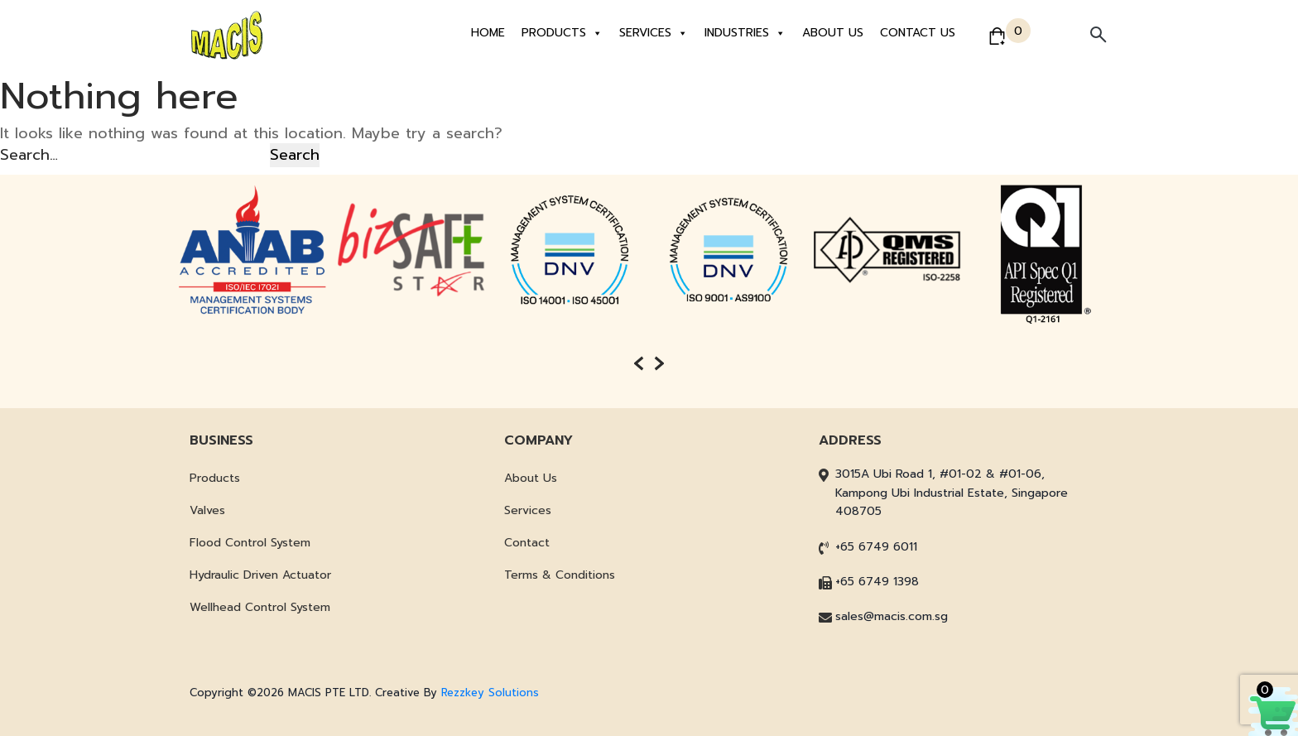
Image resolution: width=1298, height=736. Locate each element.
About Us (832, 32)
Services (653, 33)
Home (488, 32)
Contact (527, 542)
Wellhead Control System (260, 607)
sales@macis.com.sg (891, 616)
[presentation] (638, 363)
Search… (29, 154)
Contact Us (917, 32)
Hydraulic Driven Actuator (260, 575)
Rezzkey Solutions (490, 692)
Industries (745, 33)
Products (562, 33)
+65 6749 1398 (877, 581)
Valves (207, 510)
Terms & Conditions (559, 575)
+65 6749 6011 (876, 547)
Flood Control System (250, 542)
